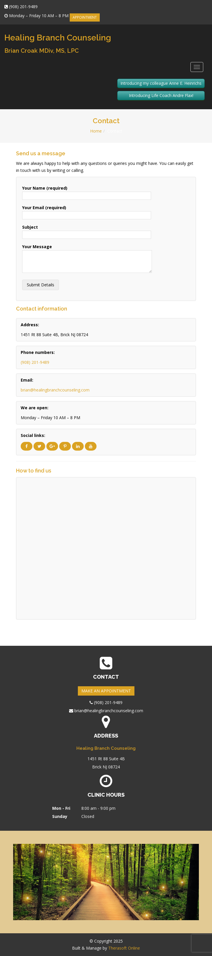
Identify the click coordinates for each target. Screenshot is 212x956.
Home (96, 131)
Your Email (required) (86, 211)
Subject (86, 230)
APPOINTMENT (85, 17)
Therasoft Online (124, 948)
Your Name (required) (86, 191)
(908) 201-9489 (35, 362)
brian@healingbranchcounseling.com (55, 390)
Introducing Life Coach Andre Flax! (161, 95)
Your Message (87, 259)
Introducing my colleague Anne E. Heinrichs (161, 83)
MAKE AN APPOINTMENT (106, 691)
